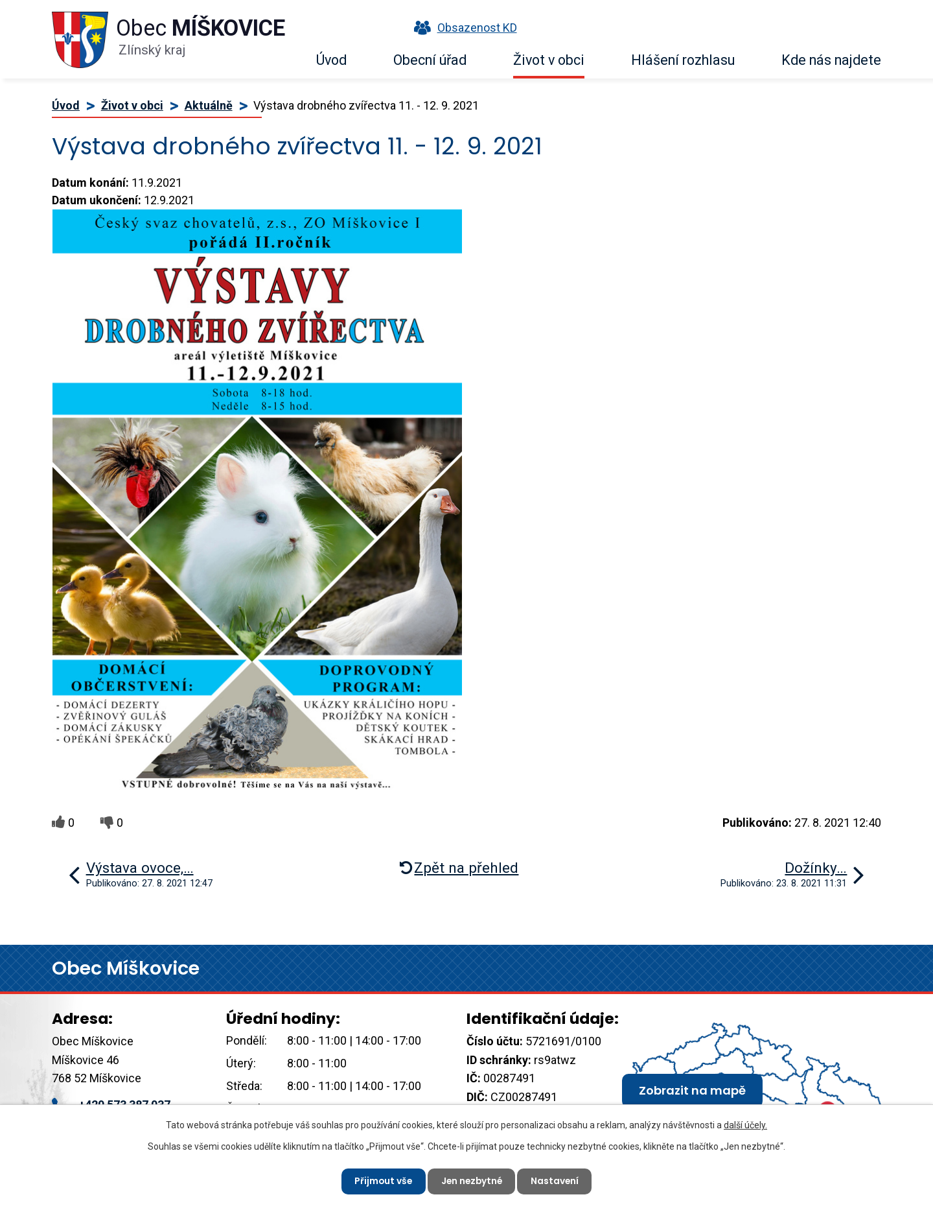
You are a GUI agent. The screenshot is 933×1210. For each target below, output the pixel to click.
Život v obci (548, 60)
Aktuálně (209, 105)
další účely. (745, 1124)
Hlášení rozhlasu (683, 60)
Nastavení (557, 1180)
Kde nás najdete (831, 60)
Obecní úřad (429, 60)
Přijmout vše (381, 1180)
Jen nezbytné (471, 1180)
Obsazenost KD (462, 27)
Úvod (331, 60)
